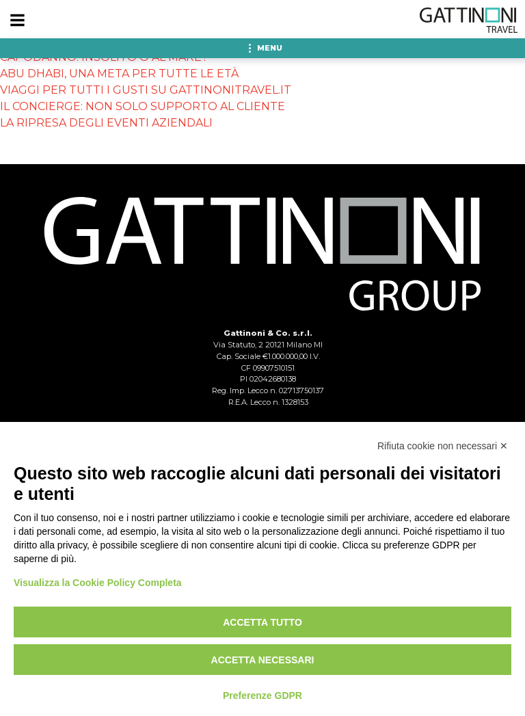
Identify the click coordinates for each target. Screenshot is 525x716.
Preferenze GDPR (262, 695)
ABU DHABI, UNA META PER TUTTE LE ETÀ (119, 73)
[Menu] (17, 20)
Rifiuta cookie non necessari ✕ (442, 445)
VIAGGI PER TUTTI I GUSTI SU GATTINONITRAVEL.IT (145, 89)
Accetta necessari (262, 659)
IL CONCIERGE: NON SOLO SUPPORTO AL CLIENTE (142, 106)
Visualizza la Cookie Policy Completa (98, 582)
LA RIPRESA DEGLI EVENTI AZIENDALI (106, 122)
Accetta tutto (262, 622)
